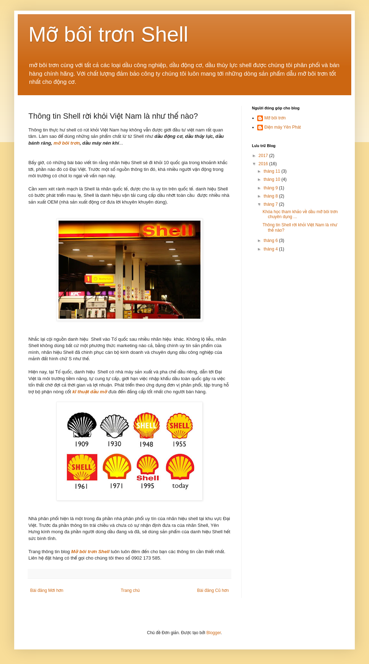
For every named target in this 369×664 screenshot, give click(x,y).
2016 (264, 163)
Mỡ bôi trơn (275, 117)
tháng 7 (271, 204)
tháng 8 (271, 196)
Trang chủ (130, 590)
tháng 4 (271, 249)
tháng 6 (271, 240)
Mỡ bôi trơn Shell (108, 34)
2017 (264, 155)
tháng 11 (272, 171)
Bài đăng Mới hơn (46, 590)
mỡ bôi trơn (67, 143)
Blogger (213, 632)
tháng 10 (272, 179)
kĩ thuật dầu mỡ (89, 391)
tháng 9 (271, 187)
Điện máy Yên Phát (282, 127)
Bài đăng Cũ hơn (213, 590)
